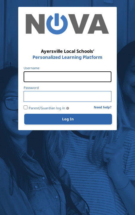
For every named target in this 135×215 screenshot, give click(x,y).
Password (31, 88)
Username (31, 68)
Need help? (102, 107)
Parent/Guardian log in (47, 108)
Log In (68, 119)
